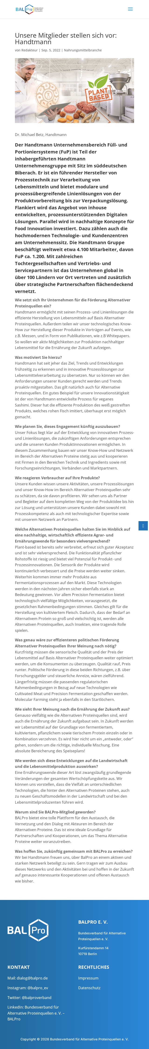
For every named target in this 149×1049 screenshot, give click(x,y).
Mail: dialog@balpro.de (27, 978)
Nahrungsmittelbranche (83, 50)
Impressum (88, 978)
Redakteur (29, 50)
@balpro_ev (37, 987)
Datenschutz (89, 987)
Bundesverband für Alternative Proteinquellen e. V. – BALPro (35, 1013)
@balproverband (36, 997)
